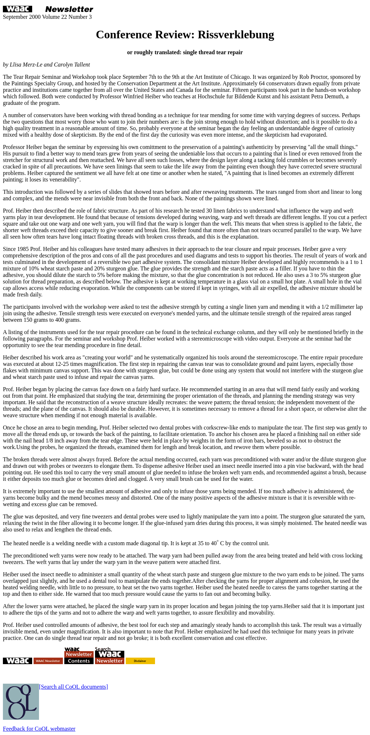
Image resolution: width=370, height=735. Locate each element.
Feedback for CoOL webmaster (39, 729)
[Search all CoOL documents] (73, 687)
